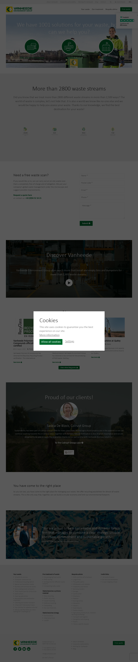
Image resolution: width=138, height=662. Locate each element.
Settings (69, 341)
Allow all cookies (51, 341)
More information (49, 335)
